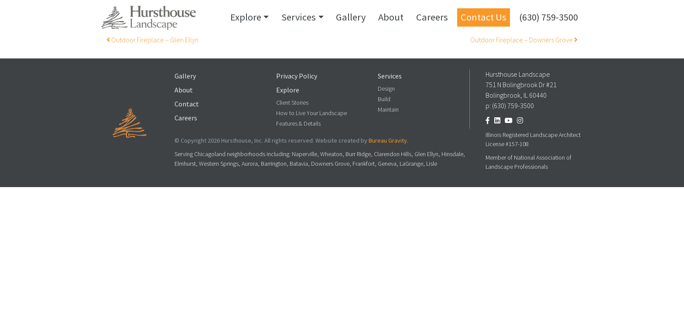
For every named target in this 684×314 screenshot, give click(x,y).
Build (384, 99)
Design (386, 89)
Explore (245, 17)
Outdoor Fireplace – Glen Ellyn (152, 39)
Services (298, 17)
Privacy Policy (296, 76)
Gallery (351, 17)
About (391, 17)
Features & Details (298, 123)
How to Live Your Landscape (311, 113)
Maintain (388, 110)
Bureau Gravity (388, 141)
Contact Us (483, 17)
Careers (432, 17)
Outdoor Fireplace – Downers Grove (524, 39)
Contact (186, 104)
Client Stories (292, 103)
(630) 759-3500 (548, 17)
